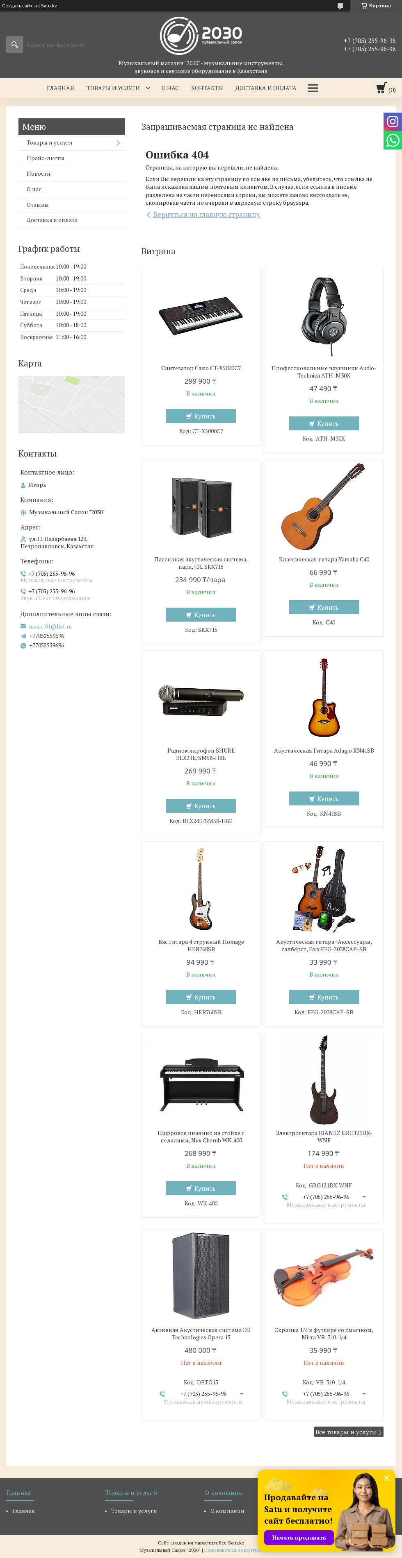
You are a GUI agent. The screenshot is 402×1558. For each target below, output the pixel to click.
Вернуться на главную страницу (206, 214)
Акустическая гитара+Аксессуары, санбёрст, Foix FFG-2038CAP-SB (324, 945)
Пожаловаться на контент (233, 1550)
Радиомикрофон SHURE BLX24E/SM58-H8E (201, 754)
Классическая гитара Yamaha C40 (324, 559)
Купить (205, 416)
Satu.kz (236, 1543)
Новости (38, 173)
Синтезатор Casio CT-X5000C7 (201, 368)
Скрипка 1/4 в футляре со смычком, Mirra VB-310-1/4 (323, 1333)
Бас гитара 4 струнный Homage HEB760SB (201, 945)
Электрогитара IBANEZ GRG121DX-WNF (324, 1136)
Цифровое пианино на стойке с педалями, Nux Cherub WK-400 (201, 1136)
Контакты (207, 88)
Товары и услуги (113, 88)
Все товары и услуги (345, 1432)
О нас (170, 88)
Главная (60, 88)
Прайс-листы (45, 158)
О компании (227, 1511)
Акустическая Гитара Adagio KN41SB (324, 750)
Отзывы (38, 204)
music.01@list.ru (50, 626)
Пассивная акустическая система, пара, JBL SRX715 (201, 563)
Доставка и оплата (266, 88)
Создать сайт (17, 6)
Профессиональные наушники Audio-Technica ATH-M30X (324, 371)
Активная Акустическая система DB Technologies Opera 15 (201, 1333)
